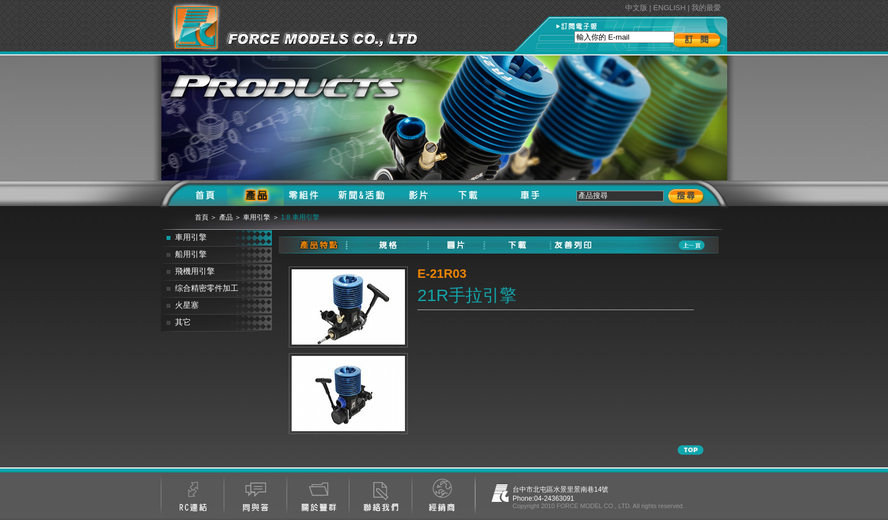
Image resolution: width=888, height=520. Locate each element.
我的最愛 (706, 7)
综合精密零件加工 (206, 288)
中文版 (636, 7)
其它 (183, 321)
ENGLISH (670, 7)
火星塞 (187, 305)
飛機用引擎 (195, 271)
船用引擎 (191, 254)
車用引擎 (191, 237)
